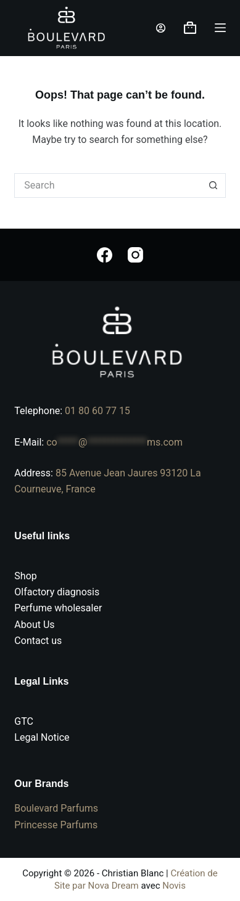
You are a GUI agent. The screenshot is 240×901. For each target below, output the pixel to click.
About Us (34, 624)
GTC (23, 721)
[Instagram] (135, 255)
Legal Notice (41, 737)
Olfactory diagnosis (56, 592)
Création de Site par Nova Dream (136, 879)
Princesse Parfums (55, 825)
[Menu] (220, 27)
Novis (174, 885)
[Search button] (213, 185)
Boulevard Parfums (56, 808)
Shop (25, 576)
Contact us (38, 640)
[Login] (160, 28)
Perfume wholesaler (58, 608)
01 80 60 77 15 (97, 411)
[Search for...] (107, 185)
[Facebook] (104, 255)
